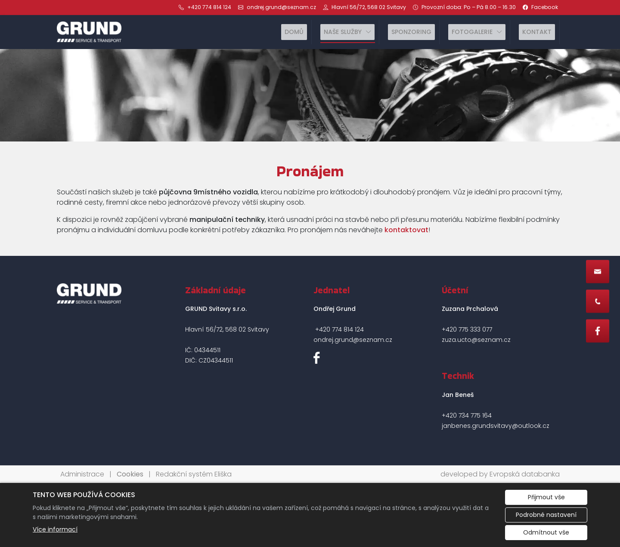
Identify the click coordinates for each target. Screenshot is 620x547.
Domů (294, 32)
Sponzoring (411, 32)
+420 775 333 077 (467, 329)
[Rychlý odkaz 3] (597, 330)
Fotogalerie (472, 32)
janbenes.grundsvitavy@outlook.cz (495, 425)
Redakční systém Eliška (194, 474)
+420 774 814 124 (339, 329)
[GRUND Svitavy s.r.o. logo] (89, 31)
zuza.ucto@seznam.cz (476, 339)
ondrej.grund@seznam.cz (352, 339)
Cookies (130, 474)
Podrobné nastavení (546, 514)
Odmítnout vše (546, 532)
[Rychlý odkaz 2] (597, 301)
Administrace (82, 474)
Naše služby (343, 32)
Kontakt (537, 32)
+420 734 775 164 (467, 415)
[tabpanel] (310, 95)
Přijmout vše (546, 497)
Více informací (55, 529)
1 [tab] (310, 133)
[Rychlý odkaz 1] (597, 271)
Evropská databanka (525, 474)
